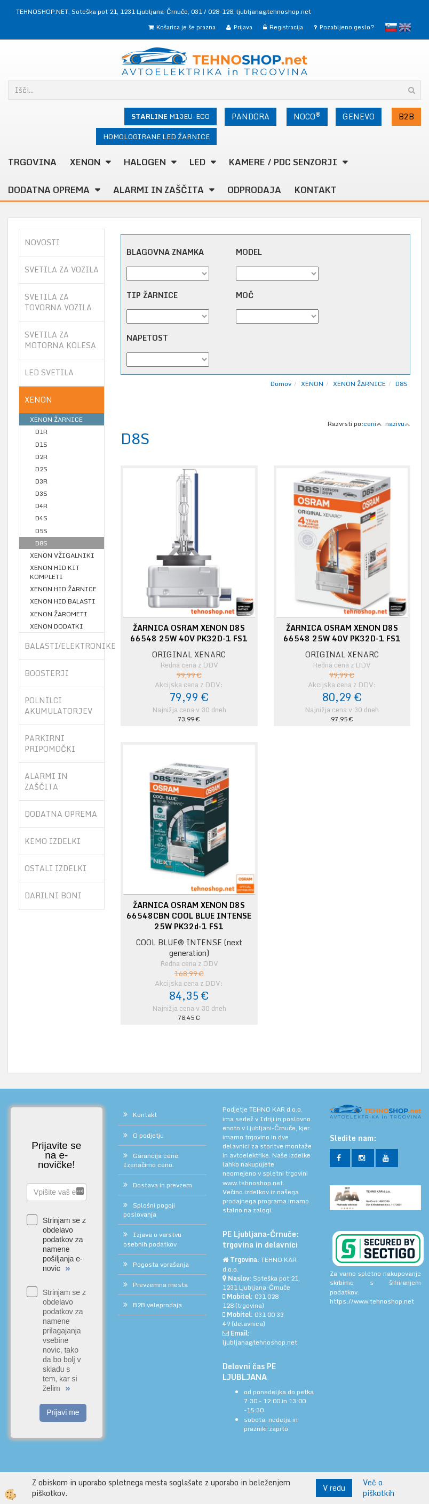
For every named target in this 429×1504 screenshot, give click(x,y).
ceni (372, 424)
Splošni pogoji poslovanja (149, 1209)
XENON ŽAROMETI (59, 614)
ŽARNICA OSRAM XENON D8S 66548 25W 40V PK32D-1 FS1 (189, 633)
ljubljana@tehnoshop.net (273, 11)
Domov (281, 384)
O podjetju (148, 1135)
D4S (41, 518)
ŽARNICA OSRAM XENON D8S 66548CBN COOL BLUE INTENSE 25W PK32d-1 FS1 (188, 916)
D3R (41, 481)
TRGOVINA (32, 162)
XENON (85, 162)
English (405, 27)
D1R (41, 432)
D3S (41, 493)
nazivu (397, 424)
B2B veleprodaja (157, 1305)
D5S (41, 531)
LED (197, 162)
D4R (41, 506)
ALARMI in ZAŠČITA (158, 190)
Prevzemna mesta (160, 1285)
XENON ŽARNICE (56, 419)
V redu (334, 1488)
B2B (406, 116)
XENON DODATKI (56, 626)
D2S (41, 469)
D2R (41, 457)
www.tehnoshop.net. (253, 1183)
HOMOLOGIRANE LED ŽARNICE (156, 136)
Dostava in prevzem (162, 1185)
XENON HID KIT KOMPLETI (55, 572)
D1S (41, 444)
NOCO (307, 116)
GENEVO (359, 116)
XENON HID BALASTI (63, 601)
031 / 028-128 (212, 11)
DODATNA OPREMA (49, 190)
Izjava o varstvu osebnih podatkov (152, 1239)
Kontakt (316, 190)
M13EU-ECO (170, 116)
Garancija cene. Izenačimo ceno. (151, 1160)
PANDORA (250, 116)
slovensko (391, 27)
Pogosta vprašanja (161, 1264)
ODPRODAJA (254, 190)
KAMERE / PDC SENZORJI (283, 162)
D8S (41, 543)
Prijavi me (62, 1412)
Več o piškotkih (378, 1488)
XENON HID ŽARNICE (63, 589)
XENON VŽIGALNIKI (62, 555)
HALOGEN (145, 162)
